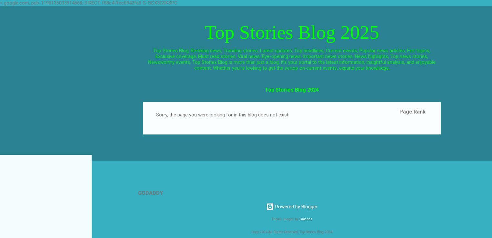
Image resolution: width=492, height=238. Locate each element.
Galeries (305, 219)
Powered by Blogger (291, 207)
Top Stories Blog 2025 (292, 32)
